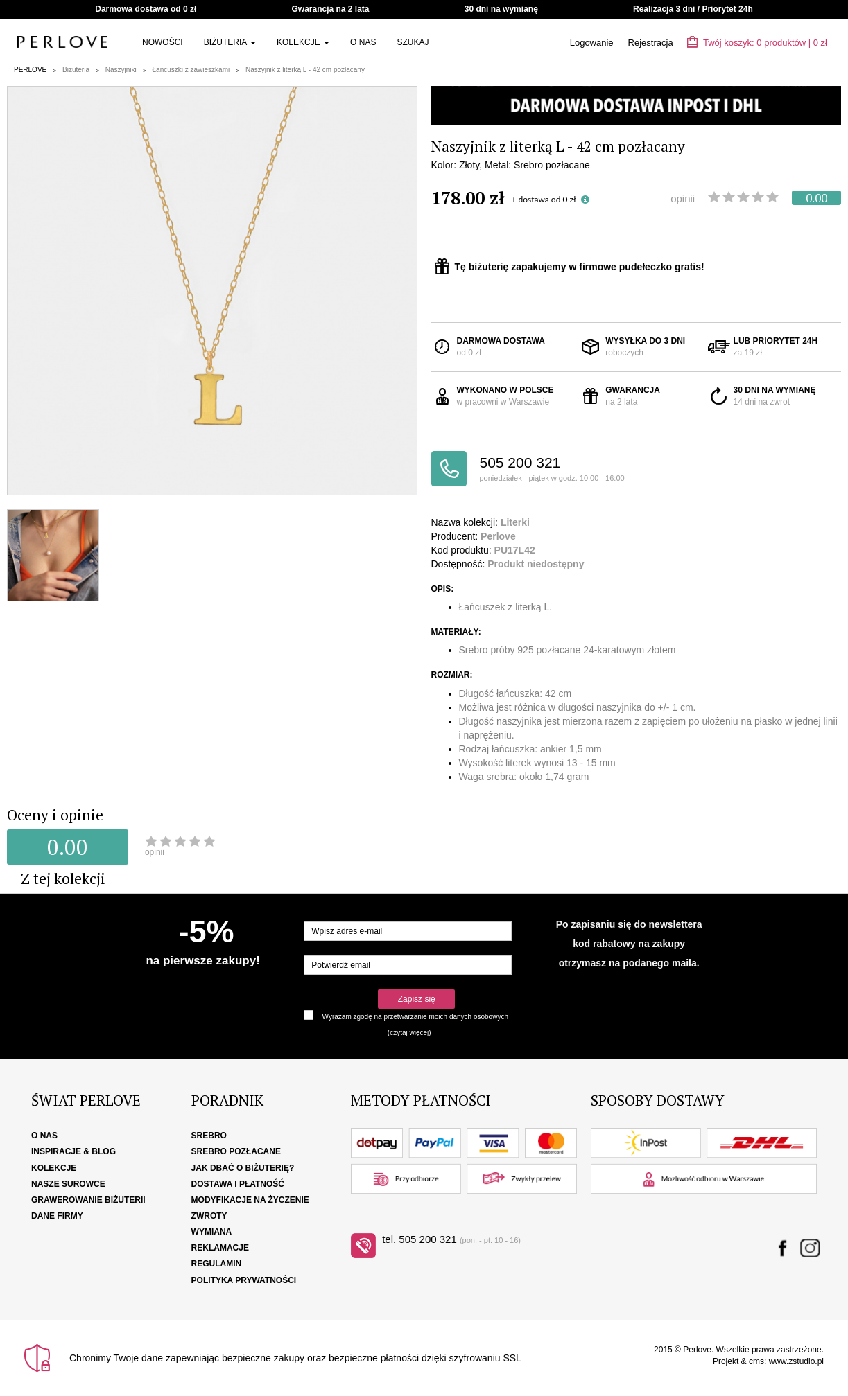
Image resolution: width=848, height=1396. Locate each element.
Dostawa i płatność (237, 1184)
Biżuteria (230, 42)
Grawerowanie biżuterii (88, 1200)
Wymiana (211, 1232)
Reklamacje (220, 1248)
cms (756, 1361)
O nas (363, 42)
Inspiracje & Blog (73, 1151)
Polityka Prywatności (244, 1280)
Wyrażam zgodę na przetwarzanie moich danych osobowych (415, 1017)
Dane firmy (57, 1216)
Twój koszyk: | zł (757, 42)
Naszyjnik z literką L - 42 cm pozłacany (305, 69)
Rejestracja (650, 42)
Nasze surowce (68, 1184)
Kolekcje (303, 42)
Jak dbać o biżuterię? (243, 1168)
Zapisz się (416, 999)
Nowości (162, 42)
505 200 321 (558, 469)
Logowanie (592, 42)
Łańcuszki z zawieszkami (191, 69)
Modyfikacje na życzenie (250, 1200)
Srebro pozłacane (236, 1151)
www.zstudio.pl (796, 1361)
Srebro (209, 1135)
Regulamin (216, 1264)
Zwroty (209, 1216)
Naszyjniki (121, 69)
